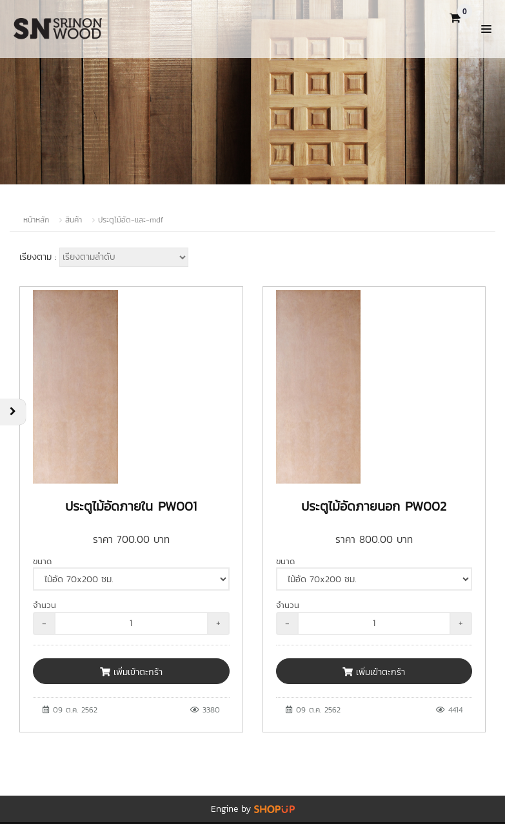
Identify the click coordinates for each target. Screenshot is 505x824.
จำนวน (44, 605)
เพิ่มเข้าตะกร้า (131, 672)
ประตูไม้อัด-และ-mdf (130, 220)
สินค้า (73, 220)
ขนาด (42, 561)
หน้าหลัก (36, 220)
